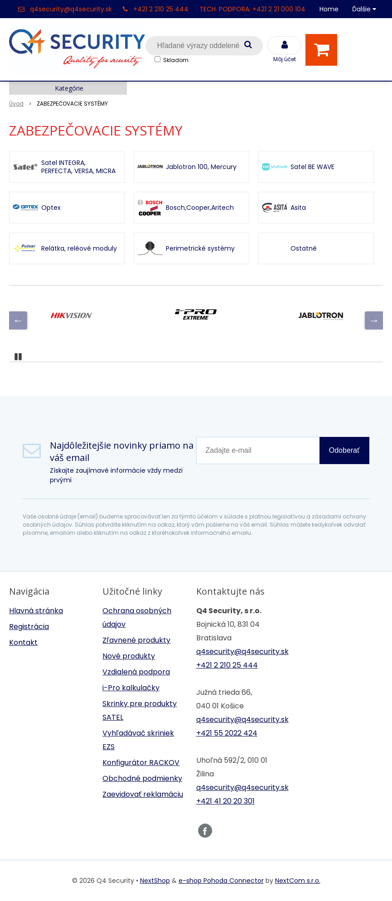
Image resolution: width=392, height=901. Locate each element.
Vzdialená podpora (136, 672)
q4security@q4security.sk (71, 9)
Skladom (176, 60)
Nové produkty (128, 656)
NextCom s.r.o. (297, 880)
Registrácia (29, 626)
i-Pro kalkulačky (131, 688)
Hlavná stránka (36, 611)
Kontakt (23, 642)
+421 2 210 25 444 (161, 9)
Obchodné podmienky (142, 778)
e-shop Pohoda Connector (221, 880)
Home (329, 9)
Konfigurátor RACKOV (140, 762)
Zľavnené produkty (136, 640)
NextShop (155, 880)
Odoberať (344, 450)
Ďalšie (364, 9)
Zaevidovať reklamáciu (142, 794)
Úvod (16, 103)
